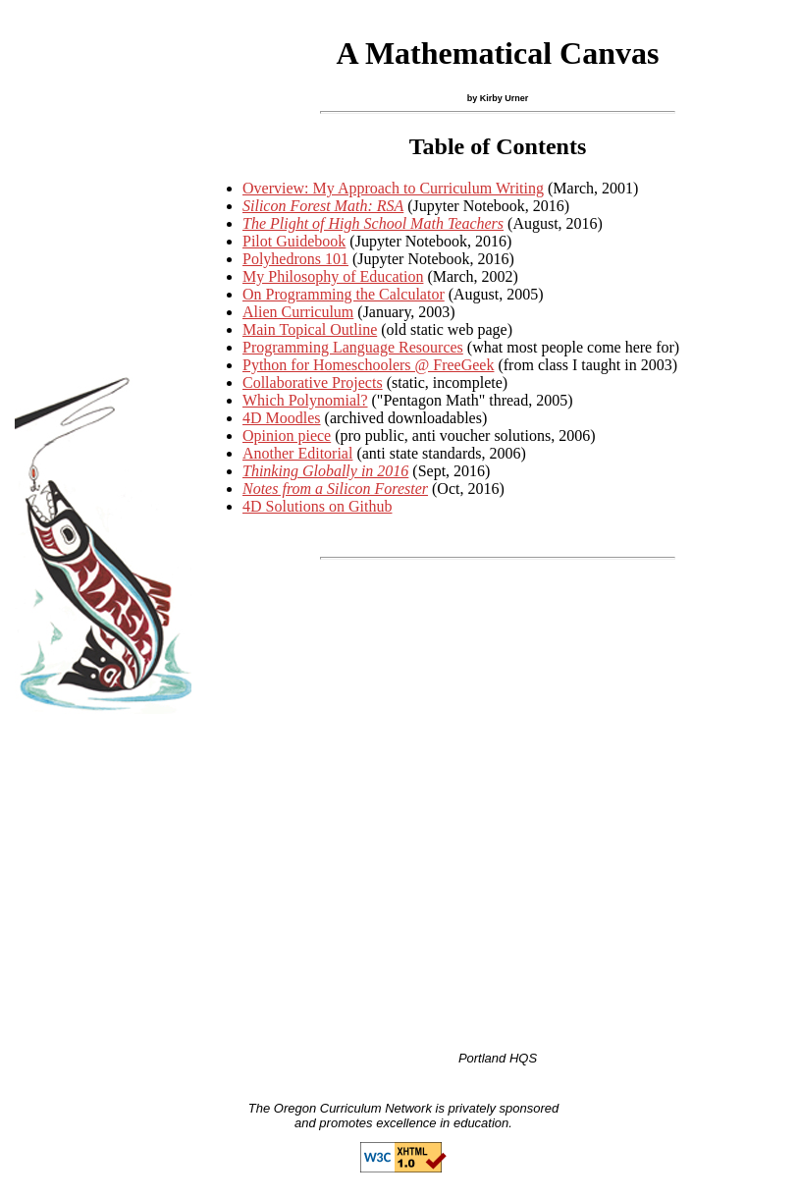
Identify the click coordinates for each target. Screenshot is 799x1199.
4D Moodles (281, 417)
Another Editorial (297, 453)
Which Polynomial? (305, 400)
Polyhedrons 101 (295, 258)
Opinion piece (286, 435)
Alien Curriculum (297, 311)
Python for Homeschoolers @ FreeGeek (368, 364)
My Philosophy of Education (332, 276)
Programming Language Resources (352, 347)
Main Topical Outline (309, 329)
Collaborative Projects (312, 382)
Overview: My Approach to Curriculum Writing (393, 188)
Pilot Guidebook (294, 241)
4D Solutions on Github (317, 506)
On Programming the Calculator (343, 294)
